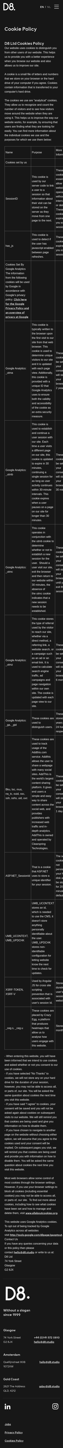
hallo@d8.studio (49, 1362)
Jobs (8, 1424)
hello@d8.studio (24, 1252)
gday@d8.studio (49, 1386)
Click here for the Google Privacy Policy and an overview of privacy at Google (17, 308)
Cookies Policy (14, 1440)
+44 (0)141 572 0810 (47, 1337)
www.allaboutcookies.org (41, 1213)
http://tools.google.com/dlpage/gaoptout (36, 1235)
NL (49, 7)
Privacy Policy (14, 1432)
